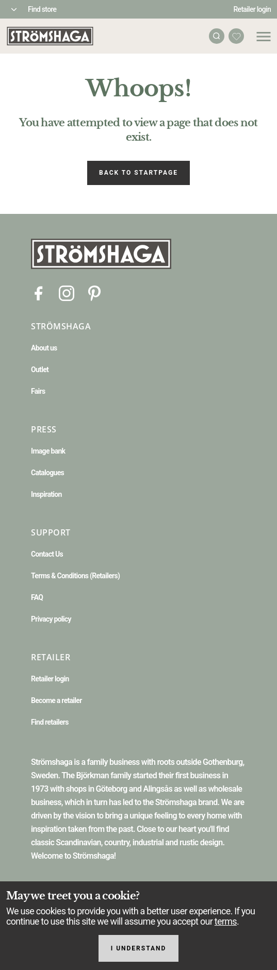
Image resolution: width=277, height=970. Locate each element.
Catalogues (47, 473)
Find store (42, 9)
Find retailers (50, 722)
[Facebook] (38, 292)
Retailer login (252, 9)
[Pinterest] (94, 292)
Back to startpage (138, 172)
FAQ (37, 597)
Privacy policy (51, 619)
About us (44, 348)
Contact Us (47, 554)
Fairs (38, 391)
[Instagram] (66, 292)
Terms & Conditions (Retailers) (75, 576)
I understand (139, 948)
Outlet (39, 369)
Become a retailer (56, 700)
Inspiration (46, 494)
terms (226, 921)
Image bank (48, 451)
